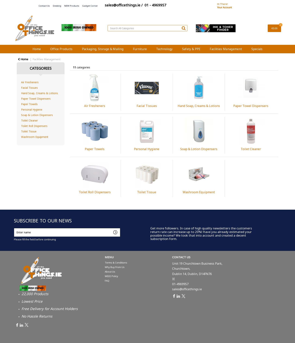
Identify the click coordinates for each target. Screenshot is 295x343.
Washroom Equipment (34, 137)
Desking (57, 5)
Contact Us (44, 5)
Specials (256, 49)
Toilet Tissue (28, 131)
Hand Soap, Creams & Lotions (39, 93)
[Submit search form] (184, 28)
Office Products (61, 49)
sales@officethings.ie (187, 289)
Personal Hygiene (31, 109)
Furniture (140, 49)
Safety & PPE (191, 49)
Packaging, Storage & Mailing (103, 49)
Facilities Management (226, 49)
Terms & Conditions (116, 262)
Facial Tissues (29, 87)
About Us (110, 271)
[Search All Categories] (147, 28)
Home (37, 49)
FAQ (107, 280)
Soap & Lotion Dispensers (37, 115)
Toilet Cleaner (29, 120)
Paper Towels (29, 104)
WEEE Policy (111, 276)
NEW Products (71, 5)
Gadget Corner (90, 5)
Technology (164, 49)
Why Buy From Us (115, 267)
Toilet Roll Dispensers (34, 126)
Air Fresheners (30, 82)
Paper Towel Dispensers (36, 98)
